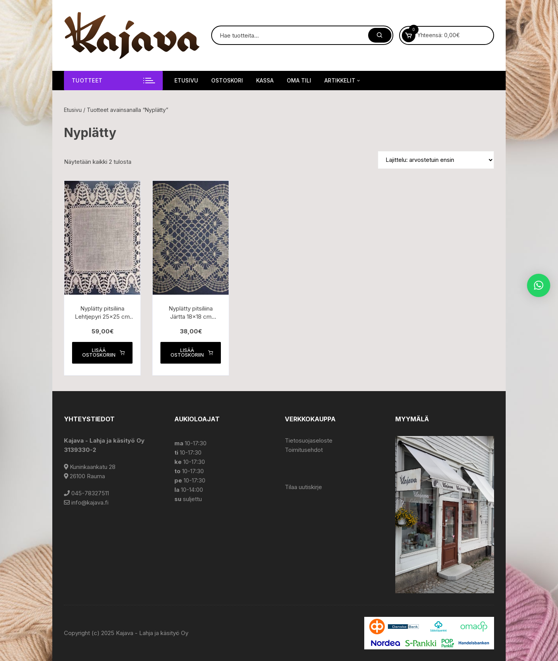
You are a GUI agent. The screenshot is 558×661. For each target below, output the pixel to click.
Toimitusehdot (304, 449)
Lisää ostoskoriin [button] (103, 352)
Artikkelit (342, 80)
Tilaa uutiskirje (303, 487)
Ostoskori (227, 80)
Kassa (265, 80)
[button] (538, 285)
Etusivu (186, 80)
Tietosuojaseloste (308, 440)
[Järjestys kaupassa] (436, 160)
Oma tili (299, 80)
